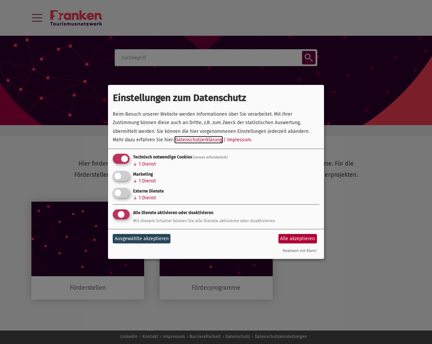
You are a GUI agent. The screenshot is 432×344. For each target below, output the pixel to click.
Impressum (239, 140)
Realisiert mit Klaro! (300, 251)
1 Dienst (144, 164)
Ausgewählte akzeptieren (142, 238)
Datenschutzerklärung (198, 140)
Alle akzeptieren (297, 238)
